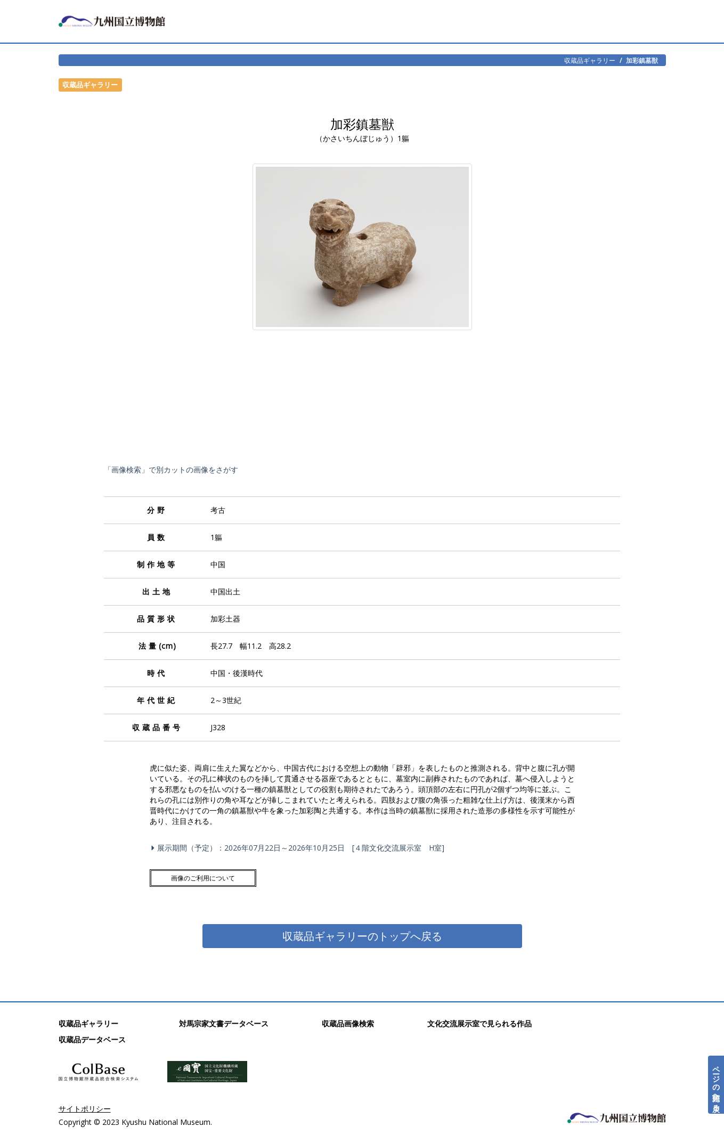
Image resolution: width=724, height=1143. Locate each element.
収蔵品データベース (92, 1039)
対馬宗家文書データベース (224, 1023)
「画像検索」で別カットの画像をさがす (171, 469)
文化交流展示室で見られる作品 (479, 1023)
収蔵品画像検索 (348, 1023)
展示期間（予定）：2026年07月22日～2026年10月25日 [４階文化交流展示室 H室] (299, 848)
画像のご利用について (203, 878)
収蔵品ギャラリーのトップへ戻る (362, 936)
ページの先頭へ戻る (716, 1084)
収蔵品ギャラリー (589, 60)
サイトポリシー (85, 1109)
